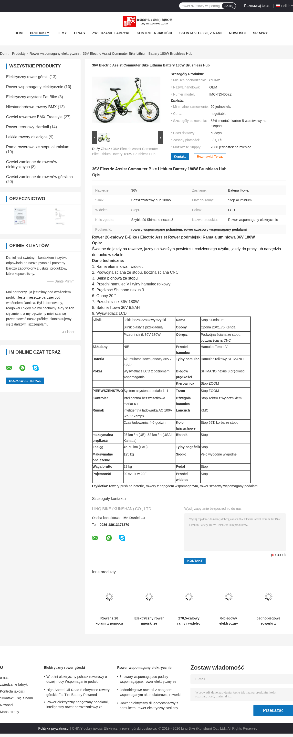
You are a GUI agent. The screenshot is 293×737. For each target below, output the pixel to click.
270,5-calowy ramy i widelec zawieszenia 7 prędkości (189, 621)
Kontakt (180, 156)
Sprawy (260, 33)
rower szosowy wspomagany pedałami (229, 486)
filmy (61, 33)
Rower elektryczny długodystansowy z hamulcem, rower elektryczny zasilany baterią (149, 706)
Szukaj (228, 6)
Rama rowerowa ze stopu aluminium (37, 147)
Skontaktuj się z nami (200, 33)
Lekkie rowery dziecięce (27, 137)
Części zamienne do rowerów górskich (39, 177)
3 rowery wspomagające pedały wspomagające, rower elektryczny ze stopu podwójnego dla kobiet (148, 680)
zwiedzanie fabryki (110, 33)
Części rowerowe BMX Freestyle (34, 117)
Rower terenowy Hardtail (27, 127)
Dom (19, 33)
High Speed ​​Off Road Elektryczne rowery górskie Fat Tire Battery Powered (78, 692)
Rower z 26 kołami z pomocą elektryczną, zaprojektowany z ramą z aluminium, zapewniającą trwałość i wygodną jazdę (109, 621)
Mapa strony (9, 712)
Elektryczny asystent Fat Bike (31, 97)
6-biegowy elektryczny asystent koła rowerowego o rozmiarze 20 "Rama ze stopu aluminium (228, 621)
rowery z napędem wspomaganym (172, 486)
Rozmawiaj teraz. (257, 6)
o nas (79, 33)
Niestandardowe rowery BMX (31, 107)
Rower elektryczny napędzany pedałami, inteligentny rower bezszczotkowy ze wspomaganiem (77, 705)
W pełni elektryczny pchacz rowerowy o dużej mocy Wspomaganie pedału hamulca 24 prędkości (76, 680)
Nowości (237, 33)
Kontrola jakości (154, 33)
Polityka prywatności (53, 728)
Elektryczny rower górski (27, 77)
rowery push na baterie (126, 486)
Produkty (39, 33)
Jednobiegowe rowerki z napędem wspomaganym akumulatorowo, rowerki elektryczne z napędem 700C (268, 621)
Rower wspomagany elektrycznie (55, 53)
